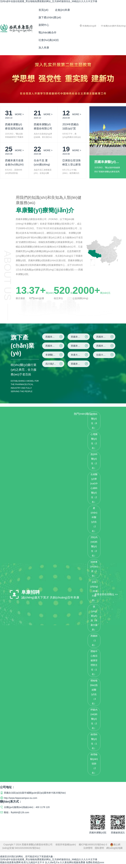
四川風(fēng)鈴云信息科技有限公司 (54, 364)
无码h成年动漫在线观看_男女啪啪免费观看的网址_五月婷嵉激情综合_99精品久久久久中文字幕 (48, 1)
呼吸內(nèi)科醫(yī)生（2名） (94, 718)
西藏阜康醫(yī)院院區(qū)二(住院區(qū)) (80, 337)
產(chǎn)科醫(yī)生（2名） (94, 519)
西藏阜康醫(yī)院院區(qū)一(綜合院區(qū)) (54, 337)
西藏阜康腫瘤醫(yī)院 (80, 364)
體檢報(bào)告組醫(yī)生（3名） (94, 692)
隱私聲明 (99, 848)
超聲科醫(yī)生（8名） (94, 421)
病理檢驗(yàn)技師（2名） (94, 763)
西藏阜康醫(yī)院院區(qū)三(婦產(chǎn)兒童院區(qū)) (105, 337)
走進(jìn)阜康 (62, 10)
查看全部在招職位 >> (106, 594)
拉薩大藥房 (105, 355)
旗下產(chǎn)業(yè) (50, 17)
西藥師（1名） (94, 640)
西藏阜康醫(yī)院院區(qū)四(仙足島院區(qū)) (54, 346)
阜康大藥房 (79, 355)
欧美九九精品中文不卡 (32, 862)
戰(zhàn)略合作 (47, 32)
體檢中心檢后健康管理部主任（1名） (94, 662)
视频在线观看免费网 (10, 862)
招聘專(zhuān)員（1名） (94, 569)
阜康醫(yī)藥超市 (54, 355)
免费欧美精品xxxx (95, 862)
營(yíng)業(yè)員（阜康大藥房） (94, 618)
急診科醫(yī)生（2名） (94, 461)
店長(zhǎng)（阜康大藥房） (94, 591)
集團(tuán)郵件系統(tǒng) (113, 26)
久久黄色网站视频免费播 (72, 862)
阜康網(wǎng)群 (88, 26)
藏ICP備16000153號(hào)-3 (93, 844)
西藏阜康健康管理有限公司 (105, 346)
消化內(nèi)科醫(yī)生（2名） (94, 546)
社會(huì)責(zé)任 (49, 40)
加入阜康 (44, 47)
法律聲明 (88, 848)
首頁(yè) (43, 10)
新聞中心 (44, 25)
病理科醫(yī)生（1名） (94, 741)
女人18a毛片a (52, 862)
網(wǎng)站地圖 (114, 848)
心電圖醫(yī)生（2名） (94, 441)
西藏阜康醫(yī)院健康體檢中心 (80, 346)
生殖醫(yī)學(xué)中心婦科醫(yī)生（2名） (94, 488)
